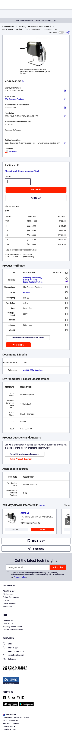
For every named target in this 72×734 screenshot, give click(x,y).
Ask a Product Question (21, 459)
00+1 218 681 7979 (13, 652)
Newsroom (7, 607)
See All (42, 505)
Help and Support (10, 620)
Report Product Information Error (28, 337)
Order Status (8, 623)
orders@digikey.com (13, 655)
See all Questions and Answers (24, 454)
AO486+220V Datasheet (33, 370)
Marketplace (8, 594)
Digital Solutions (9, 603)
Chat (7, 644)
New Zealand (9, 715)
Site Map (6, 600)
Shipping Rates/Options (12, 627)
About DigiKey (9, 591)
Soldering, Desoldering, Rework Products (34, 26)
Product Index (8, 26)
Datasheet (11, 152)
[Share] (68, 32)
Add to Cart (36, 189)
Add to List (36, 198)
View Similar (18, 345)
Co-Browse (9, 659)
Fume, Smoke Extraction (12, 29)
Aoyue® (26, 292)
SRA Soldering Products (14, 99)
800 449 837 (10, 648)
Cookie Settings (9, 729)
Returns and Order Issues (13, 630)
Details (42, 529)
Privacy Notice (20, 577)
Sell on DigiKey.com (11, 597)
